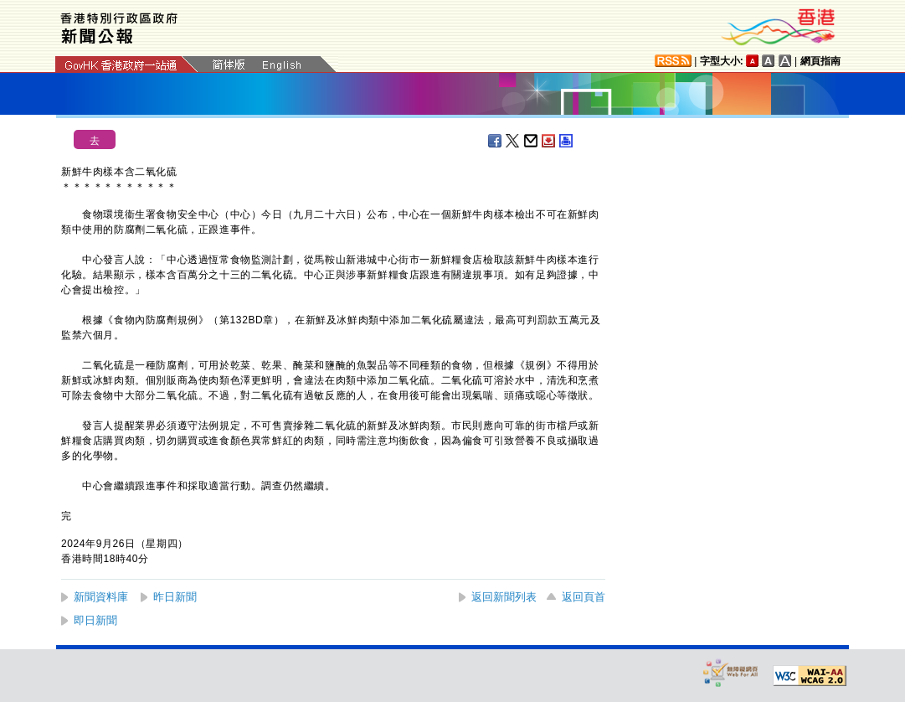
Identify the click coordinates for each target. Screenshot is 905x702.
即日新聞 (95, 620)
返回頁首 (583, 597)
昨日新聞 (175, 597)
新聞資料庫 (101, 597)
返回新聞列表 (504, 597)
